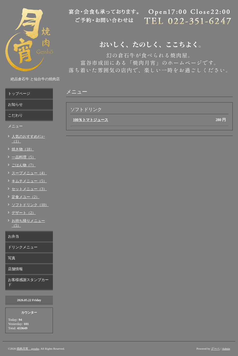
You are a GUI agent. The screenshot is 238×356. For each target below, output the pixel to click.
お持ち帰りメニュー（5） (28, 223)
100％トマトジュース (90, 120)
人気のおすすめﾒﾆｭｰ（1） (28, 139)
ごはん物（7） (24, 165)
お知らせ (15, 104)
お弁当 (13, 236)
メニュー (15, 126)
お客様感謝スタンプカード (28, 282)
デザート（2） (24, 213)
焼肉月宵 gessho (28, 348)
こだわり (15, 115)
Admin (226, 348)
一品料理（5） (24, 157)
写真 (11, 258)
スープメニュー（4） (29, 173)
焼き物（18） (23, 149)
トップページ (19, 94)
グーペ (215, 348)
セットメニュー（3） (29, 189)
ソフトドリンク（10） (30, 205)
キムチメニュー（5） (29, 181)
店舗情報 (15, 269)
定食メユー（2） (25, 197)
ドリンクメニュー (23, 247)
